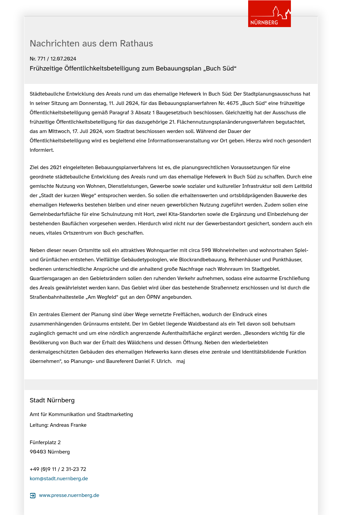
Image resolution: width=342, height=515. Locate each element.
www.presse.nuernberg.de (69, 495)
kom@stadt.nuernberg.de (59, 478)
